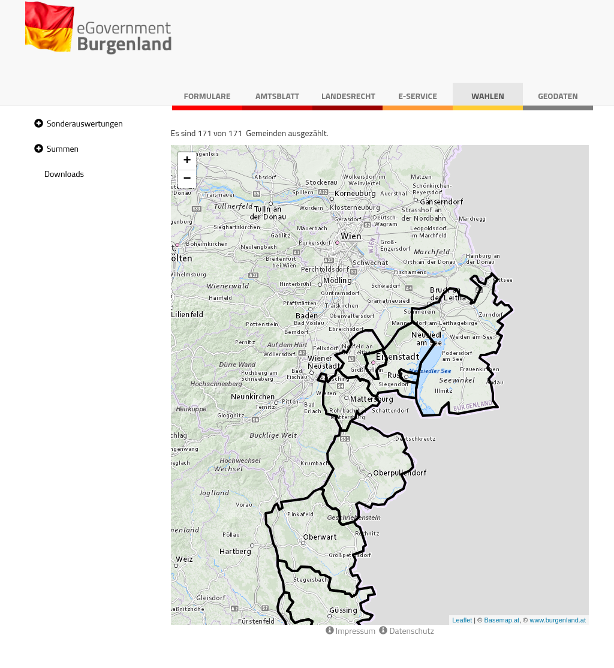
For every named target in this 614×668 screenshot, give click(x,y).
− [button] (187, 179)
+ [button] (187, 161)
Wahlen (487, 95)
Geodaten (558, 95)
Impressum (351, 630)
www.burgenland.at (557, 620)
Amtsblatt (277, 95)
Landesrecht (348, 95)
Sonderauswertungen (85, 123)
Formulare (207, 95)
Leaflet (462, 620)
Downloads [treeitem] (64, 173)
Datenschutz (406, 630)
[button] (37, 124)
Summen (63, 148)
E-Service (417, 95)
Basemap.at (501, 620)
